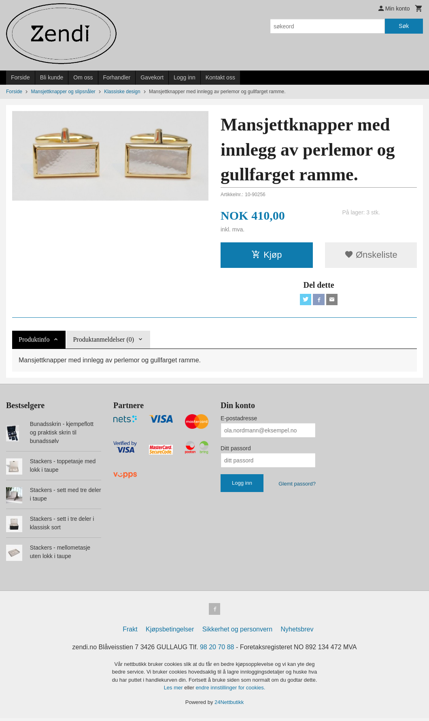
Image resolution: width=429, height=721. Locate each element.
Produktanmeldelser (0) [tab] (103, 341)
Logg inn (184, 77)
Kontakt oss (220, 77)
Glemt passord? (297, 485)
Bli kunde (52, 77)
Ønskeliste (370, 255)
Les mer (174, 690)
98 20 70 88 (217, 649)
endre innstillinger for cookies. (230, 690)
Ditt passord (236, 450)
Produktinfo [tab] (34, 341)
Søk (404, 26)
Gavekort (152, 77)
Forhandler (117, 77)
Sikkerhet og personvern (237, 632)
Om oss (83, 77)
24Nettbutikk (229, 705)
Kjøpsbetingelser (170, 632)
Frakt (130, 632)
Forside (20, 77)
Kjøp (266, 255)
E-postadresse (239, 420)
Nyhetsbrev (297, 632)
